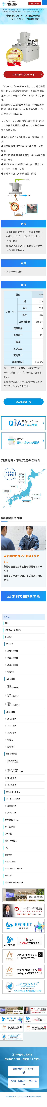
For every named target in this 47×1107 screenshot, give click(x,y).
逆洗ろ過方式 (12, 664)
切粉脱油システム (13, 792)
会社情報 (8, 854)
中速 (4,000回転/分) (13, 695)
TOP (7, 623)
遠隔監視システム (12, 820)
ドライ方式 (11, 725)
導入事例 (8, 833)
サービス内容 (10, 827)
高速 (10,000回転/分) (13, 704)
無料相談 (8, 875)
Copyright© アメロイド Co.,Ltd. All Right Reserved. (23, 1096)
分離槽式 (10, 746)
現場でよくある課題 (13, 630)
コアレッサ (11, 732)
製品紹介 (8, 637)
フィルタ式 (11, 785)
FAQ (6, 847)
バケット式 (11, 813)
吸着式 (10, 739)
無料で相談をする (23, 596)
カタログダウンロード (23, 74)
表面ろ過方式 (12, 658)
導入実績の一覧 (23, 401)
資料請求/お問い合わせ (14, 882)
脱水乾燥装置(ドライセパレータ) (15, 770)
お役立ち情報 (10, 861)
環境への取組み (11, 840)
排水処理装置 (11, 753)
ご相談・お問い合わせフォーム (23, 1082)
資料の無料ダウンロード (23, 1070)
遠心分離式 (11, 719)
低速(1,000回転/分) (13, 686)
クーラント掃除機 (13, 799)
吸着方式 (10, 671)
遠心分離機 (10, 678)
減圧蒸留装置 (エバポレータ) (13, 761)
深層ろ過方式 (12, 651)
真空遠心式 (11, 806)
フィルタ (9, 644)
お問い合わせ (34, 3)
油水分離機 (10, 712)
